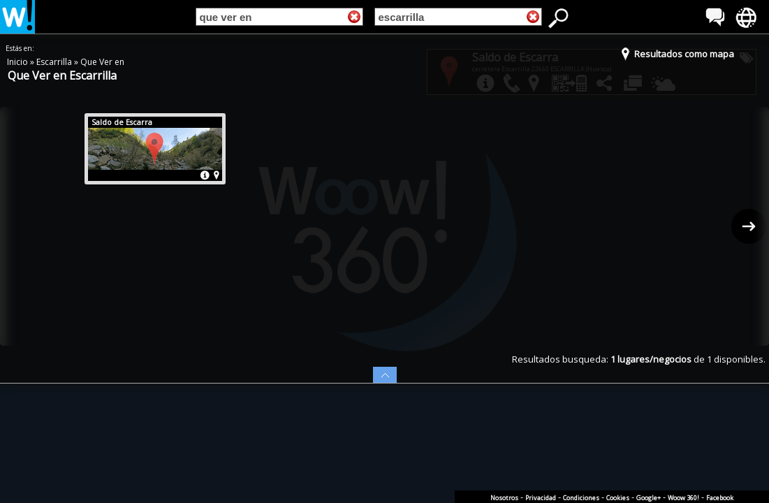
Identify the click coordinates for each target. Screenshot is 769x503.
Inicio (18, 62)
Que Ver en (102, 62)
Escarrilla (55, 62)
